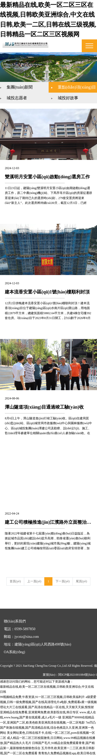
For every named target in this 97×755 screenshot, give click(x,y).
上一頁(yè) (34, 578)
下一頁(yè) (63, 578)
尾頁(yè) (81, 578)
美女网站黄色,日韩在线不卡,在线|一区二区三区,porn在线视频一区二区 (47, 728)
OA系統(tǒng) (14, 649)
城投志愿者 (21, 95)
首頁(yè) (15, 578)
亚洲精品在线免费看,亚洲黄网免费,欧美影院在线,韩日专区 (39, 708)
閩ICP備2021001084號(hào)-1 (78, 672)
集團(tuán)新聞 (24, 84)
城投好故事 (68, 95)
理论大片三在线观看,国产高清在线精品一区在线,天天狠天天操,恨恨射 (47, 703)
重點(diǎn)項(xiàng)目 (71, 86)
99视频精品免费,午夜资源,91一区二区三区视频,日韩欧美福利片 (42, 693)
